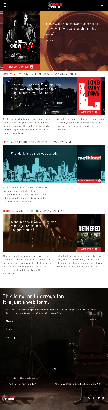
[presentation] (24, 363)
